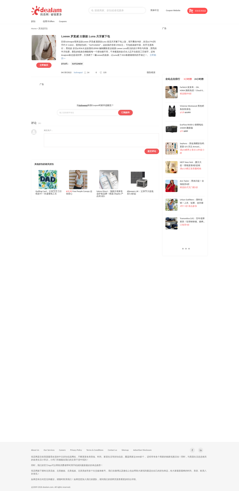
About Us (35, 450)
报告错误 (151, 72)
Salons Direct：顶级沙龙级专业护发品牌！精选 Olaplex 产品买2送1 (109, 193)
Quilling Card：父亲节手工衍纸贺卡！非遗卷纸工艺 (49, 192)
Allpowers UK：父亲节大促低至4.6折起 (140, 192)
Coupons (64, 21)
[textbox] (117, 10)
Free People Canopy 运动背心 (79, 192)
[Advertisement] (95, 93)
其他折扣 (43, 28)
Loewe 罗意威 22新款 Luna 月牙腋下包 (85, 36)
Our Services (49, 450)
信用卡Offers (48, 21)
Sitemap (125, 450)
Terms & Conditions (94, 450)
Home (34, 28)
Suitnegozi (78, 72)
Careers (62, 450)
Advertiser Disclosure (142, 450)
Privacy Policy (76, 450)
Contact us (112, 450)
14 (86, 72)
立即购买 (44, 65)
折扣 (34, 21)
